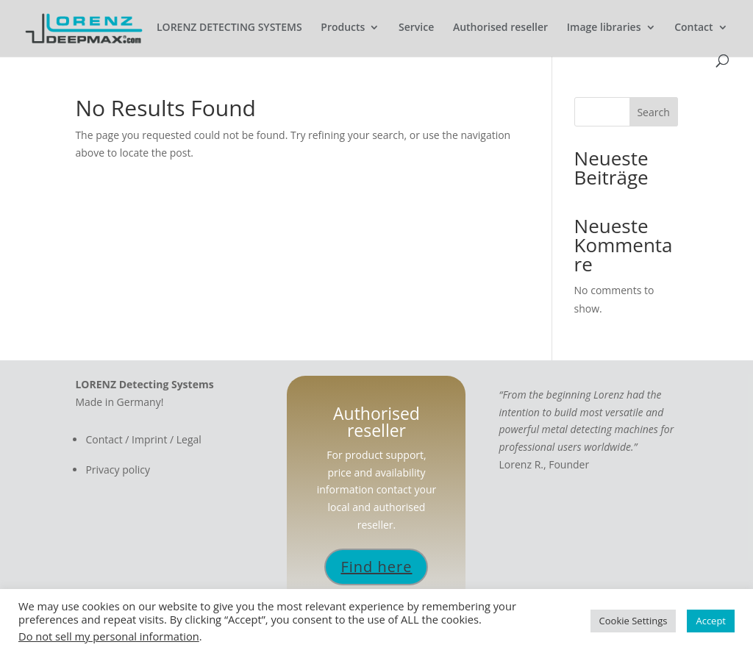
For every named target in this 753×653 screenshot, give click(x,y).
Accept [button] (711, 620)
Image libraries (604, 28)
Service (416, 28)
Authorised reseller (500, 28)
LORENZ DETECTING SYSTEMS (229, 28)
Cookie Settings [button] (633, 620)
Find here (376, 567)
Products (343, 28)
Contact (693, 28)
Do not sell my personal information (108, 636)
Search (653, 112)
